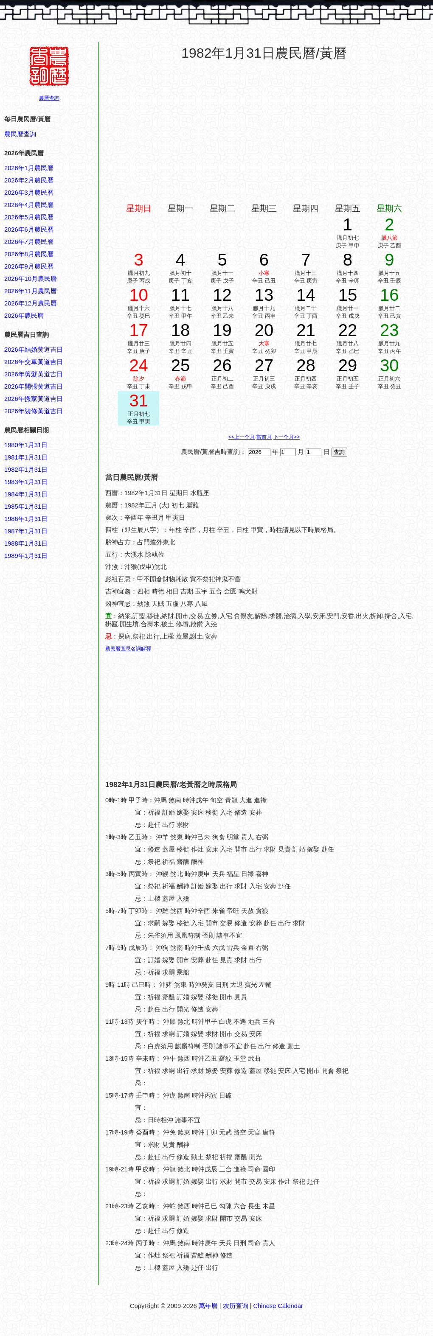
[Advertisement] (38, 967)
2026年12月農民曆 (30, 303)
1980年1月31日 (26, 445)
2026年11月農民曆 (30, 291)
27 (264, 365)
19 (222, 330)
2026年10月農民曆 (30, 278)
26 (222, 365)
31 (138, 400)
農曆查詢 (49, 98)
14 (305, 295)
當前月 (264, 437)
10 (138, 295)
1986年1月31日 (26, 518)
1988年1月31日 (26, 543)
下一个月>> (286, 437)
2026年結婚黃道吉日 (33, 349)
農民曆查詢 (20, 134)
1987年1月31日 (26, 531)
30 (389, 365)
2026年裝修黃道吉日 (33, 411)
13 (264, 295)
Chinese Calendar (278, 1305)
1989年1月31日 (26, 555)
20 (264, 330)
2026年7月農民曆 (28, 241)
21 (305, 330)
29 (347, 365)
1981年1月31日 (26, 457)
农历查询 (235, 1305)
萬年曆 (208, 1305)
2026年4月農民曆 (28, 205)
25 (180, 365)
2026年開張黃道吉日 (33, 386)
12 (222, 295)
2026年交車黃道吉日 (33, 362)
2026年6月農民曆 (28, 229)
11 (180, 295)
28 (305, 365)
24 (138, 365)
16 (389, 295)
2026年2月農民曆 (28, 180)
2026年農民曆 (24, 315)
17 (138, 330)
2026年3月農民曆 (28, 192)
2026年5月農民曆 (28, 217)
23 (389, 330)
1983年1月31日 (26, 482)
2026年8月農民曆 (28, 254)
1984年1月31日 (26, 494)
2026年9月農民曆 (28, 266)
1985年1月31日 (26, 506)
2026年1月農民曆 (28, 168)
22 (347, 330)
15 (347, 295)
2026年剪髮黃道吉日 (33, 374)
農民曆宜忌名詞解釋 (128, 649)
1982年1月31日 (26, 469)
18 (180, 330)
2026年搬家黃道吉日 (33, 398)
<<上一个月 (241, 437)
